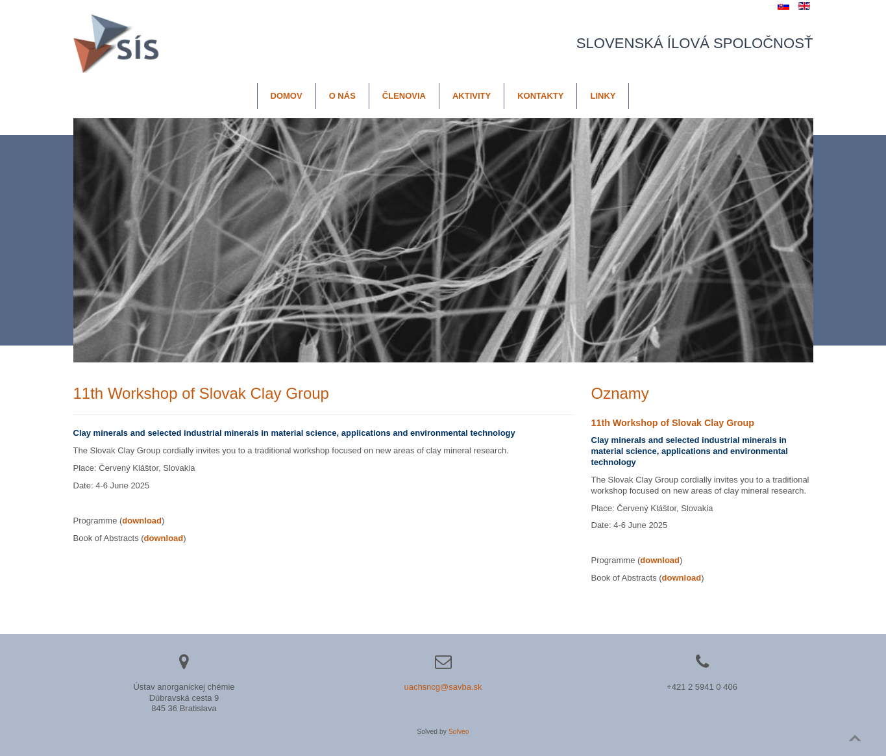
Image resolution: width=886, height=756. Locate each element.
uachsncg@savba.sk (443, 687)
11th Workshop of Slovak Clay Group (673, 423)
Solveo (459, 731)
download (164, 538)
